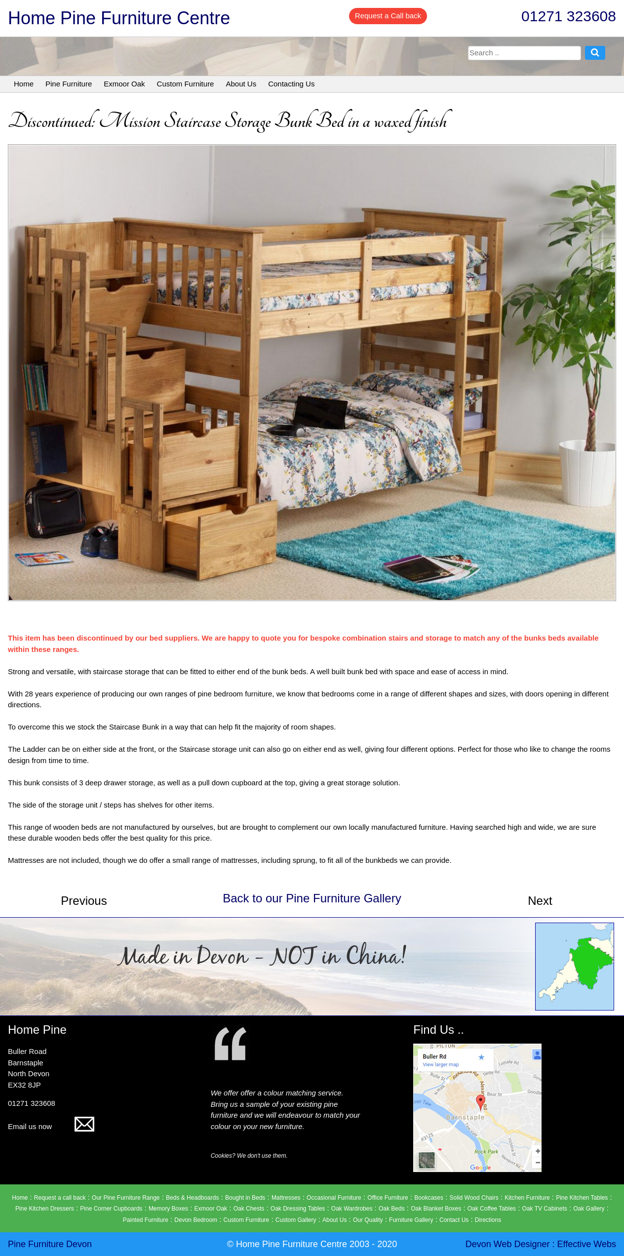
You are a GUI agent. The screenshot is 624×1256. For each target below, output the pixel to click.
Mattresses (286, 1197)
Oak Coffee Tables (492, 1208)
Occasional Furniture (334, 1197)
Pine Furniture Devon (50, 1244)
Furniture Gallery (411, 1219)
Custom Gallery (295, 1219)
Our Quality (368, 1219)
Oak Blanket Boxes (436, 1208)
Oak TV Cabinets (544, 1208)
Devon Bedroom (195, 1219)
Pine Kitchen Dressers (44, 1208)
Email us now (51, 1126)
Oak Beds (392, 1208)
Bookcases (428, 1197)
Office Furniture (387, 1197)
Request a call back (60, 1197)
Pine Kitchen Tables (582, 1197)
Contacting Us (291, 84)
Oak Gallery (588, 1208)
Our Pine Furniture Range (125, 1197)
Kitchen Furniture (527, 1197)
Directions (488, 1219)
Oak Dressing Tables (298, 1208)
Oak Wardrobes (352, 1208)
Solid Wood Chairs (474, 1197)
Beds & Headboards (192, 1197)
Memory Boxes (168, 1208)
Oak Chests (249, 1208)
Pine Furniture (68, 84)
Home (24, 84)
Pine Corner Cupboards (111, 1208)
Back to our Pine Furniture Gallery (312, 898)
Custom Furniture (185, 84)
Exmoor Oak (124, 84)
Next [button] (540, 900)
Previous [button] (84, 900)
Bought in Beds (245, 1197)
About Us (241, 84)
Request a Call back (388, 15)
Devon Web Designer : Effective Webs (541, 1244)
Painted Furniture (145, 1219)
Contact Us (453, 1219)
